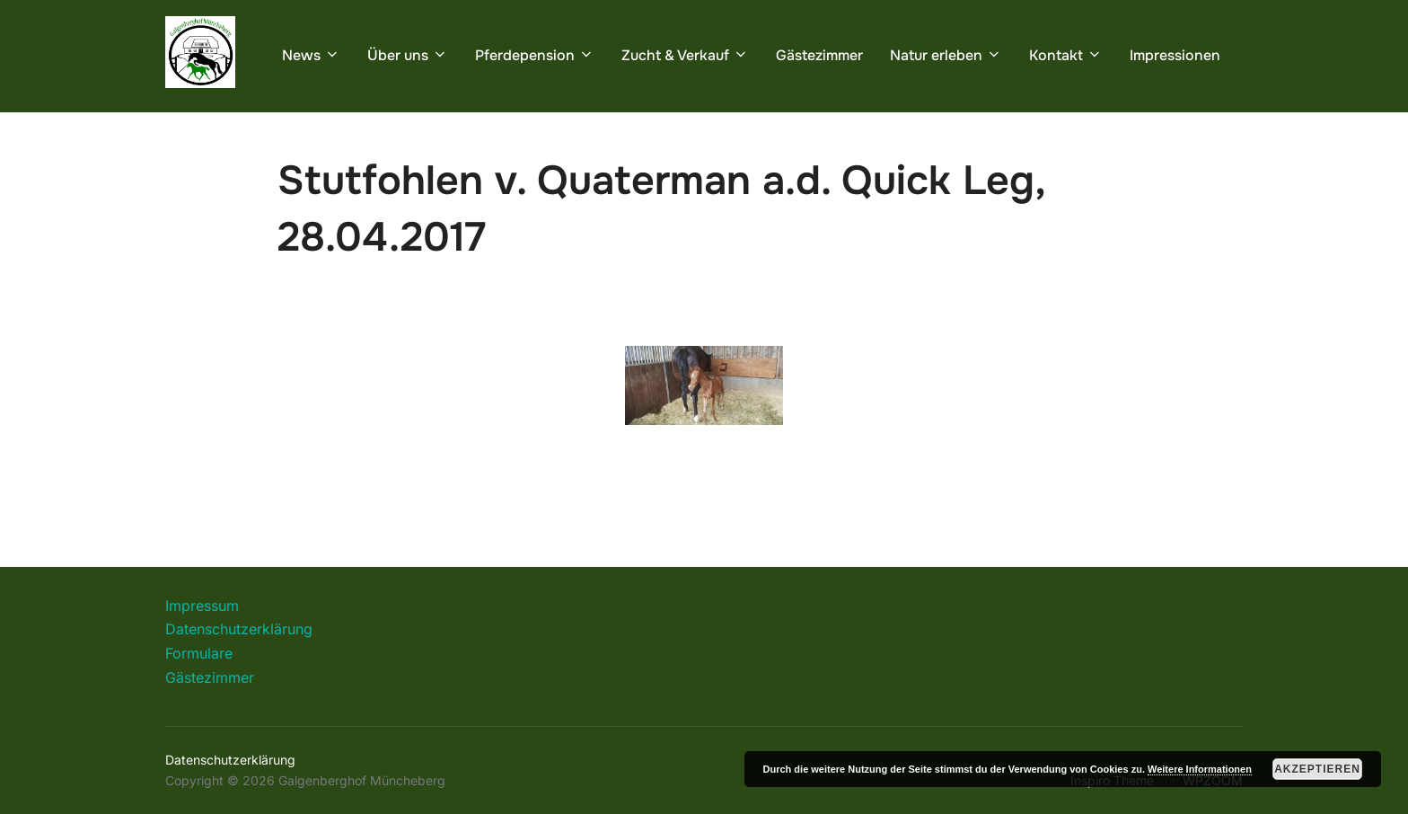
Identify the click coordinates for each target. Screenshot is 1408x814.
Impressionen (1175, 55)
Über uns (407, 55)
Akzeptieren (1317, 769)
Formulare (199, 653)
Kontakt (1066, 55)
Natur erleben (946, 55)
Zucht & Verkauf (685, 55)
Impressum (202, 606)
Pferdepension (534, 55)
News (311, 55)
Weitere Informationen (1200, 769)
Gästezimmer (819, 55)
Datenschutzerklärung (238, 629)
